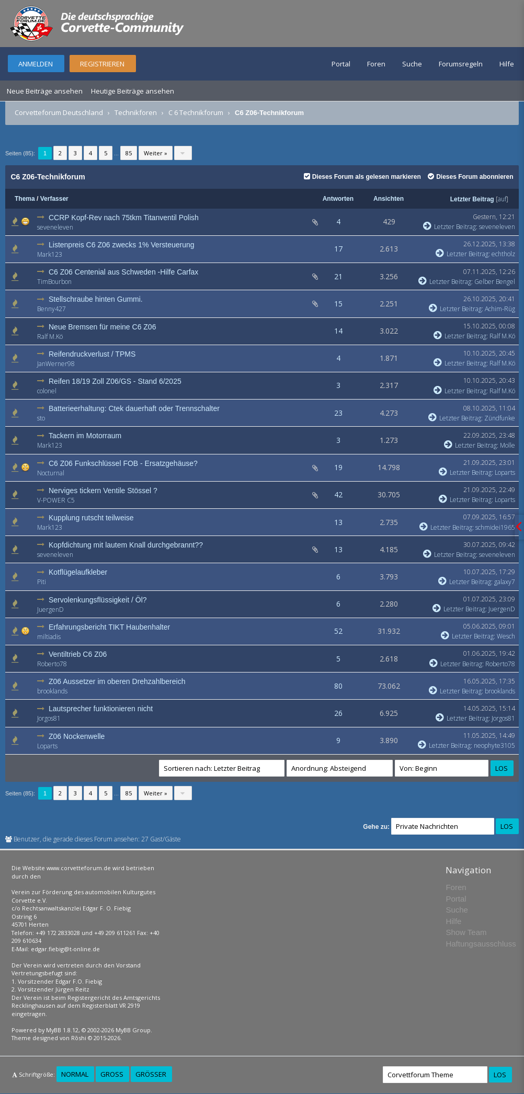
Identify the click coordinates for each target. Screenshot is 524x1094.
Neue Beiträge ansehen (45, 91)
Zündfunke (499, 418)
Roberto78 (52, 663)
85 (129, 153)
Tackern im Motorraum (85, 435)
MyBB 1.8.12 (62, 1030)
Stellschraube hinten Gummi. (96, 299)
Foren (376, 64)
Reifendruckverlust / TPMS (92, 354)
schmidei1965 (495, 527)
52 (338, 631)
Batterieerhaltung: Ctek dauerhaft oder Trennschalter (134, 408)
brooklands (52, 691)
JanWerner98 (56, 363)
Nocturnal (50, 473)
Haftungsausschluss (481, 943)
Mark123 (49, 254)
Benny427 (51, 308)
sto (41, 418)
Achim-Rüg (500, 308)
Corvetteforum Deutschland (59, 112)
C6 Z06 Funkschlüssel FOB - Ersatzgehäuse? (123, 463)
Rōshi (78, 1038)
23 (338, 413)
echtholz (503, 253)
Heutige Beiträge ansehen (132, 91)
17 (338, 249)
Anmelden (35, 64)
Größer (150, 1074)
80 (338, 686)
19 (338, 467)
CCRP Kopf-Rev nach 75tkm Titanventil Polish (124, 217)
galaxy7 (504, 581)
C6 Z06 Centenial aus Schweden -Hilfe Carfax (123, 272)
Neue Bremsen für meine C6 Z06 (102, 327)
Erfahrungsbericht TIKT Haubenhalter (109, 627)
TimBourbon (54, 281)
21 (338, 276)
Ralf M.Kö (50, 336)
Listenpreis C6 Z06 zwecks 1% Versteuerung (122, 245)
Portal (341, 64)
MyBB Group (133, 1030)
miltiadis (49, 636)
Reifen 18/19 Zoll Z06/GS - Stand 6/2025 (115, 381)
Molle (507, 445)
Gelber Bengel (494, 281)
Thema (25, 198)
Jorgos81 (49, 718)
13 (338, 522)
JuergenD (50, 609)
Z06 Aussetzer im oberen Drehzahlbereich (117, 681)
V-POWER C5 (56, 500)
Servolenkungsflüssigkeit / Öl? (98, 600)
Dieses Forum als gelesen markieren (362, 176)
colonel (46, 390)
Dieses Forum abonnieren (470, 176)
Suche (412, 64)
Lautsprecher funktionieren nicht (101, 708)
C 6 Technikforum (195, 112)
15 (338, 304)
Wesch (506, 636)
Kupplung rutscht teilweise (91, 518)
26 (338, 713)
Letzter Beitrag (472, 199)
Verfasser (54, 198)
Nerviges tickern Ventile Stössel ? (103, 490)
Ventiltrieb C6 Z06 (78, 654)
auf (502, 199)
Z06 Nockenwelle (77, 736)
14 (338, 331)
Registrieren (102, 64)
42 (338, 494)
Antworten (338, 198)
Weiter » (155, 153)
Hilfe (506, 64)
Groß (111, 1074)
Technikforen (136, 112)
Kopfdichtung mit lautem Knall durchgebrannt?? (126, 545)
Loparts (505, 472)
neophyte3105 (494, 745)
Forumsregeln (461, 64)
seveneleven (55, 227)
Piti (41, 581)
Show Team (466, 932)
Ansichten (388, 198)
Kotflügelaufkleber (78, 572)
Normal (74, 1074)
